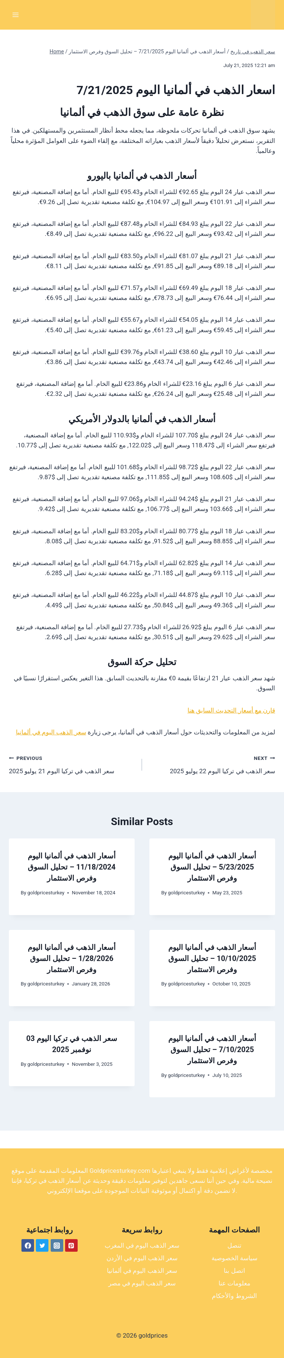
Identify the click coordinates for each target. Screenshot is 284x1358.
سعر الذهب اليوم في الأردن (142, 1258)
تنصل (234, 1245)
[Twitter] (42, 1245)
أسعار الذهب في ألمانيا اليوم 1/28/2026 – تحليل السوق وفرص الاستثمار (72, 958)
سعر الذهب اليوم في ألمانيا (51, 732)
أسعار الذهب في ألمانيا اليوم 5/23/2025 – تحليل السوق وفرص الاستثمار (212, 866)
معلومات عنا (234, 1283)
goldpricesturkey (45, 892)
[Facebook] (27, 1245)
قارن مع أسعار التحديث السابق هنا (231, 710)
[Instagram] (57, 1245)
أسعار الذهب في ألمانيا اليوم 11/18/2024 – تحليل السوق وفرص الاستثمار (72, 866)
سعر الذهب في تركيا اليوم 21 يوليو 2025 (72, 764)
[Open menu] (16, 14)
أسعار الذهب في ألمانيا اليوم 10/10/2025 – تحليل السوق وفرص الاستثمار (212, 958)
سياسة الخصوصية (234, 1258)
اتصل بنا (234, 1270)
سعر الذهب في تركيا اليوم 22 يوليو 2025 (211, 764)
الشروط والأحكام (234, 1295)
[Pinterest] (71, 1245)
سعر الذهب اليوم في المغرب (142, 1245)
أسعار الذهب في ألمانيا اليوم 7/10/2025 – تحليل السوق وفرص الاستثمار (212, 1049)
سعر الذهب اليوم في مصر (142, 1283)
